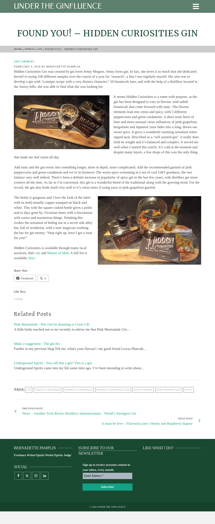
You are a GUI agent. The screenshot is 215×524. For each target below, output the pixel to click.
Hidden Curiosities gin (113, 389)
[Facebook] (18, 476)
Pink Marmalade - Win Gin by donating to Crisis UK (51, 324)
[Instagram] (36, 476)
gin (28, 389)
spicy (189, 389)
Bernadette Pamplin (63, 66)
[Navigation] (196, 6)
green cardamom (48, 389)
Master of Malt (58, 253)
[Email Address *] (107, 476)
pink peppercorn (169, 389)
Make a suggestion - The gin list (37, 344)
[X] (27, 476)
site (38, 253)
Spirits (28, 61)
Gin (17, 61)
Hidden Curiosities (79, 389)
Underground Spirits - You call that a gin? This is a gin (53, 363)
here (32, 258)
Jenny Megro (143, 389)
